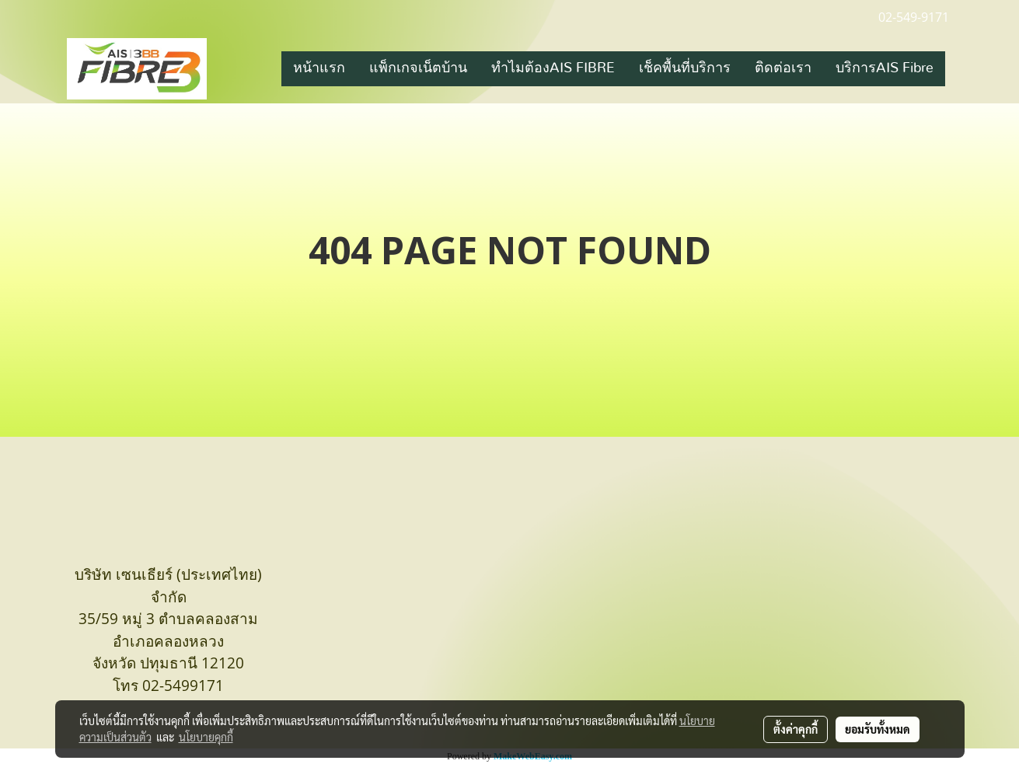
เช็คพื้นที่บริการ (685, 68)
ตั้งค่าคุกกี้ (795, 729)
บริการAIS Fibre (885, 68)
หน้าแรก (319, 68)
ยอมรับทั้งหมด (877, 729)
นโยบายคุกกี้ (206, 737)
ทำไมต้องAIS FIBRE (553, 68)
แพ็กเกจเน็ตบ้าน (418, 68)
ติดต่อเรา (783, 68)
